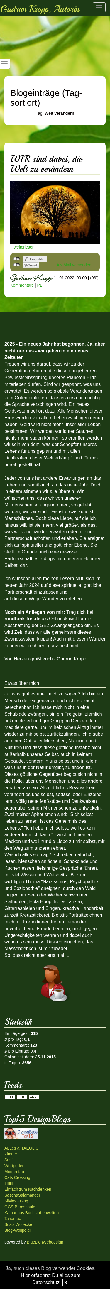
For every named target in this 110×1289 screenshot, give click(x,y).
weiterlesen (24, 247)
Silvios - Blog (16, 1201)
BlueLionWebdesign (45, 1242)
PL (39, 285)
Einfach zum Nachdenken (27, 1189)
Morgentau (14, 1171)
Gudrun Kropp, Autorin (39, 9)
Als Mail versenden (74, 265)
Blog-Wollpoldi (17, 1230)
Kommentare (22, 285)
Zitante (10, 1154)
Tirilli (8, 1183)
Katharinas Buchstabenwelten (31, 1212)
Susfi (8, 1160)
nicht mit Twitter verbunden (16, 265)
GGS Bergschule (19, 1206)
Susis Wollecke (18, 1224)
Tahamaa (12, 1218)
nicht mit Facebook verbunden (16, 259)
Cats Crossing (17, 1177)
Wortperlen (14, 1165)
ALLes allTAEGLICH (23, 1148)
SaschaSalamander (22, 1195)
